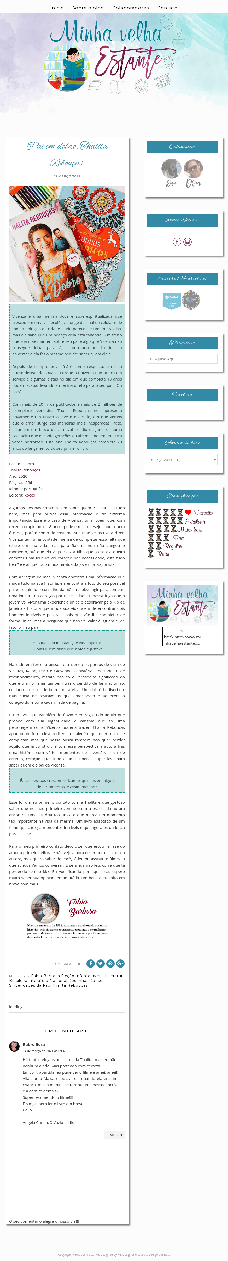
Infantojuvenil (89, 976)
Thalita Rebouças (24, 469)
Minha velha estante (85, 1255)
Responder (114, 1135)
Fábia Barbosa (45, 976)
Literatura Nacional (47, 980)
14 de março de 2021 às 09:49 (44, 1051)
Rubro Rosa (34, 1044)
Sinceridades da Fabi (30, 985)
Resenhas (78, 980)
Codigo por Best (159, 1255)
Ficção (67, 976)
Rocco (29, 495)
